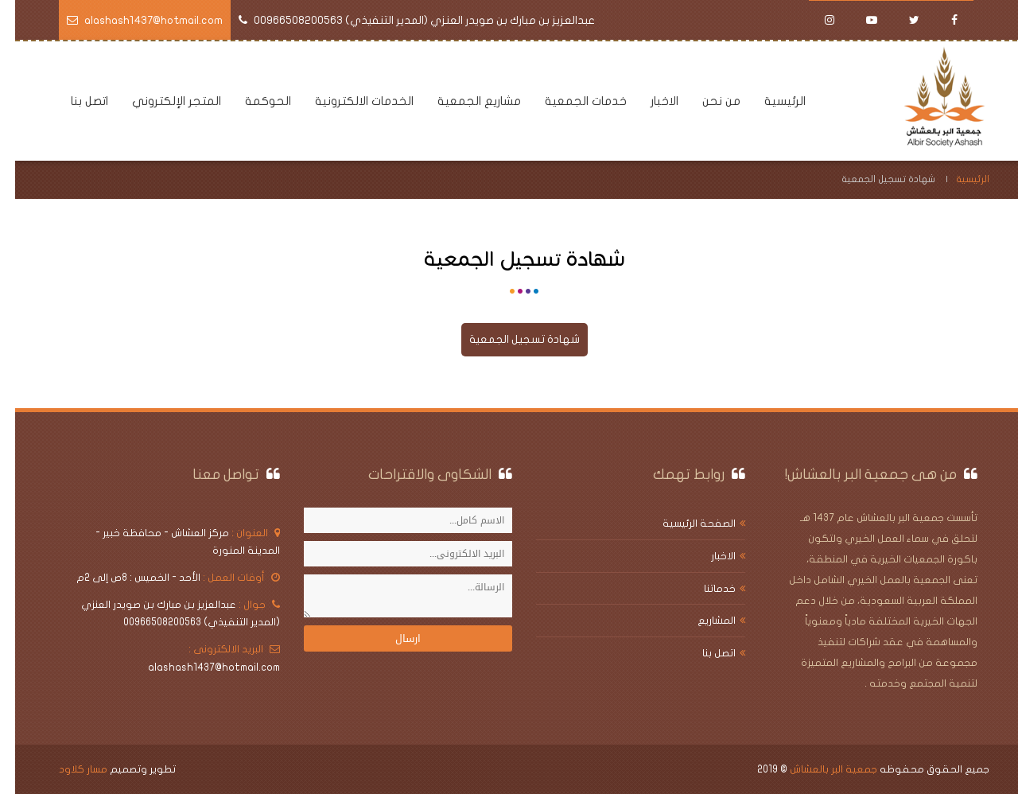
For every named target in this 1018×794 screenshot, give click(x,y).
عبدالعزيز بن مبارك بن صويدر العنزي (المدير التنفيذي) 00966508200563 (409, 20)
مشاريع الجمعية (464, 101)
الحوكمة (253, 101)
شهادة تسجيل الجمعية (509, 339)
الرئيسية (770, 101)
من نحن (706, 101)
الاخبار (649, 101)
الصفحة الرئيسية (684, 523)
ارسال (393, 638)
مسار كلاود (68, 769)
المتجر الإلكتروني (161, 101)
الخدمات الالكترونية (349, 101)
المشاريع (701, 620)
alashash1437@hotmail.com (138, 20)
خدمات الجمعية (571, 101)
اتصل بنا (74, 101)
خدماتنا (705, 588)
